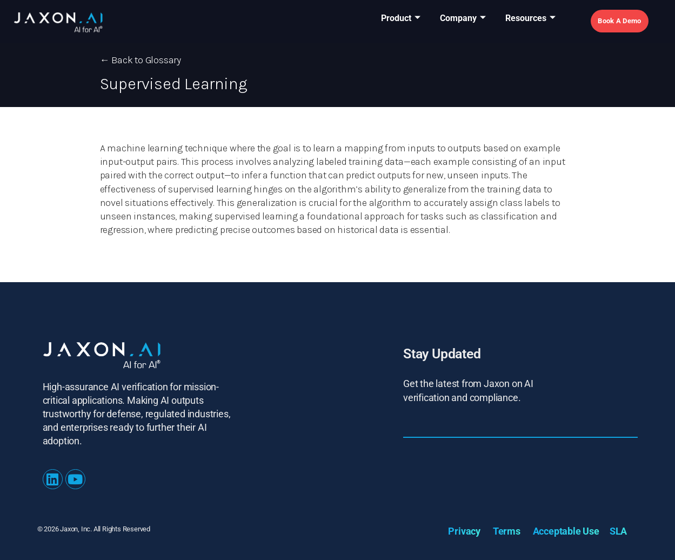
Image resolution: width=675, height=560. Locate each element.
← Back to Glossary (140, 60)
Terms (506, 531)
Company (463, 19)
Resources (530, 19)
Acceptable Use (566, 531)
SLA (618, 531)
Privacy (464, 531)
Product (400, 19)
